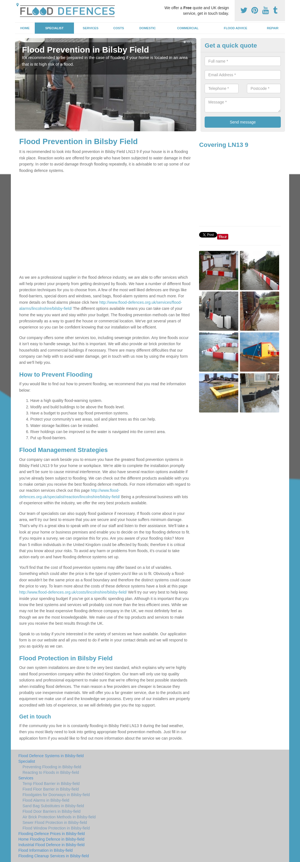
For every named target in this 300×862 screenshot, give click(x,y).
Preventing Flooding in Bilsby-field (52, 767)
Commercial (188, 28)
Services (90, 28)
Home (25, 28)
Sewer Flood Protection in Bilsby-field (55, 822)
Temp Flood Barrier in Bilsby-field (51, 783)
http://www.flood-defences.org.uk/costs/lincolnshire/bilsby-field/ (73, 592)
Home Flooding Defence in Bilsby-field (51, 839)
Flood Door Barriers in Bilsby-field (52, 811)
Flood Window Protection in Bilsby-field (56, 828)
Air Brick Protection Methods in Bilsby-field (59, 817)
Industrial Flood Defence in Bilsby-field (51, 845)
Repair (272, 28)
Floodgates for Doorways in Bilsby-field (56, 794)
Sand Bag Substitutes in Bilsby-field (53, 806)
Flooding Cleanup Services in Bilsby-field (53, 856)
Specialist (54, 28)
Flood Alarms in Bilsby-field (46, 800)
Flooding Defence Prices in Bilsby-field (51, 833)
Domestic (147, 28)
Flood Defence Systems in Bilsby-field (51, 756)
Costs (118, 28)
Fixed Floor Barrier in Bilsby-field (51, 789)
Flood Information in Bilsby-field (45, 850)
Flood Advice (235, 28)
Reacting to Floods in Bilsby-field (51, 772)
